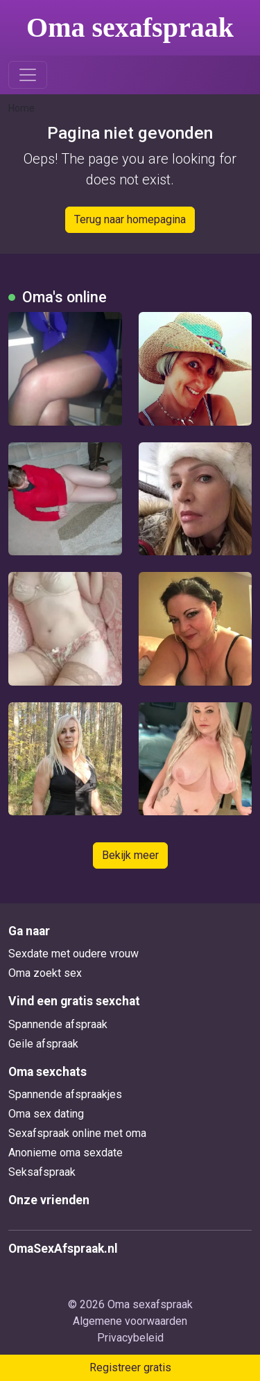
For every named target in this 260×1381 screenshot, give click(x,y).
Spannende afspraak (57, 1024)
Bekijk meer (130, 855)
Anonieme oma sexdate (65, 1152)
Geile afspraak (43, 1043)
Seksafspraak (42, 1172)
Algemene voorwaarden (130, 1321)
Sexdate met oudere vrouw (73, 953)
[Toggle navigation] (27, 75)
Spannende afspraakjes (65, 1094)
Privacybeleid (130, 1337)
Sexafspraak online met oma (77, 1133)
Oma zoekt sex (45, 973)
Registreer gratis (130, 1367)
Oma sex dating (46, 1113)
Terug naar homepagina (130, 219)
